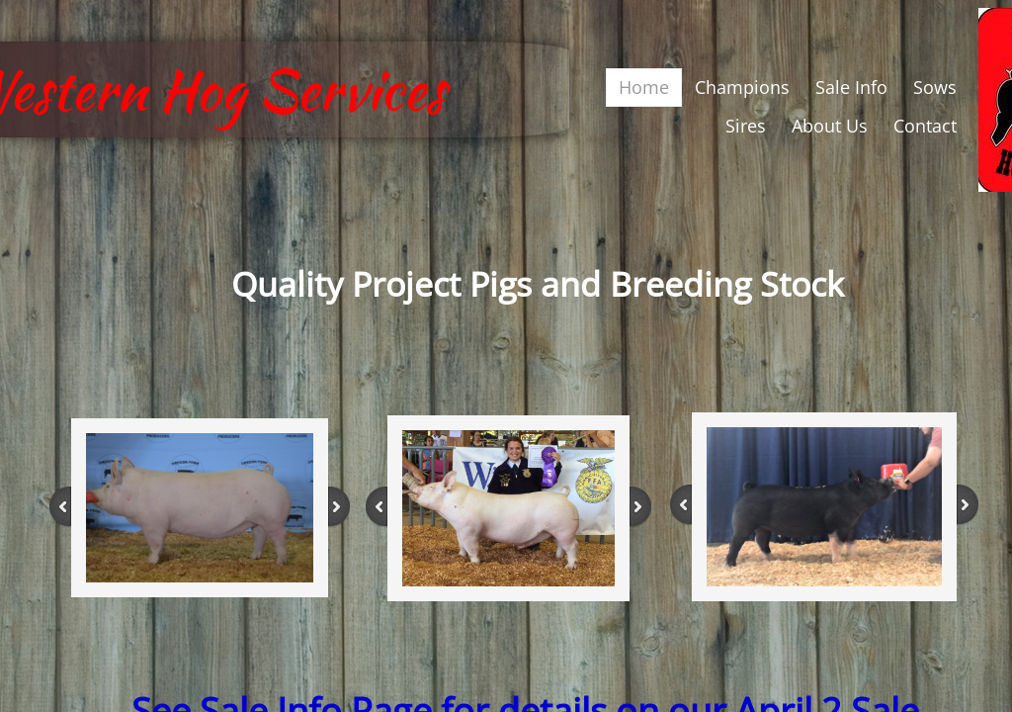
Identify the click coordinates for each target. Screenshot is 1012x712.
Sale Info (851, 87)
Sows (935, 87)
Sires (745, 125)
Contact (925, 125)
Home (644, 87)
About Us (830, 125)
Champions (742, 87)
